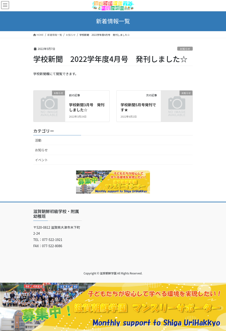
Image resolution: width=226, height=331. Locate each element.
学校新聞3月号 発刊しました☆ (86, 107)
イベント (41, 160)
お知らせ (185, 49)
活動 (38, 140)
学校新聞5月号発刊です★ (138, 107)
